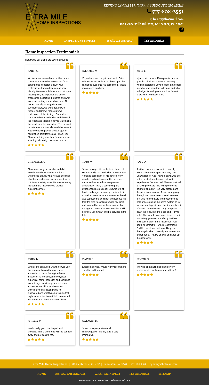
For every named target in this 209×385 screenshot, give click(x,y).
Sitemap (165, 374)
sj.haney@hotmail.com (167, 19)
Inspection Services (79, 41)
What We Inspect (120, 41)
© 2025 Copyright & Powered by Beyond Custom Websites (104, 380)
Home (48, 41)
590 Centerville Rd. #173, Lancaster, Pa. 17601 (151, 24)
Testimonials (154, 41)
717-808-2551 (168, 11)
